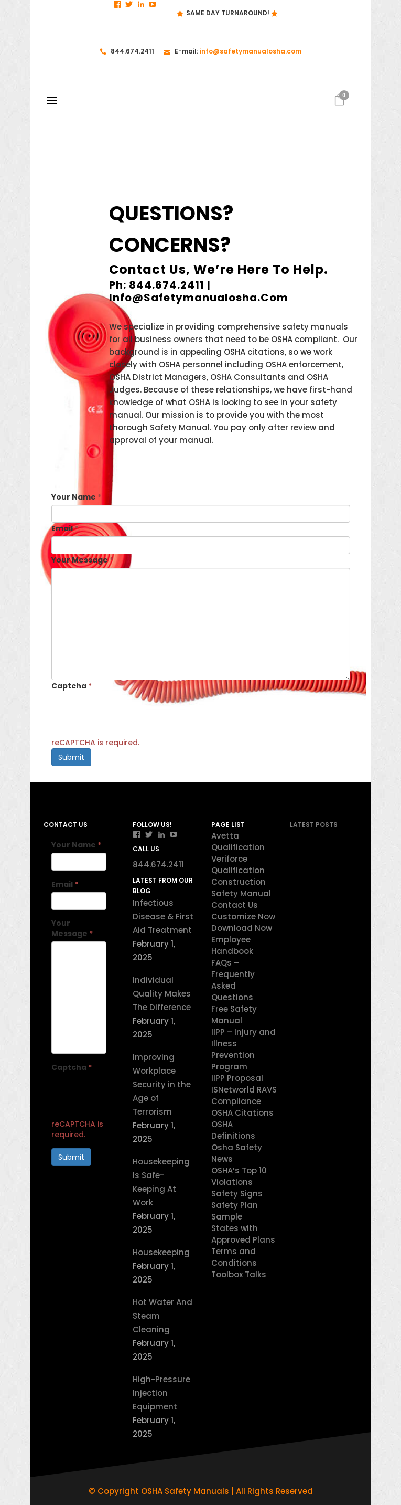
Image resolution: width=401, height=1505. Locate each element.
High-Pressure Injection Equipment (161, 1393)
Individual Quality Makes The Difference (162, 993)
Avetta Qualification (238, 841)
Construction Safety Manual (241, 887)
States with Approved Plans (243, 1234)
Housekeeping (161, 1252)
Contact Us (234, 904)
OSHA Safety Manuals (185, 1491)
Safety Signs (237, 1193)
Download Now (241, 928)
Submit (71, 757)
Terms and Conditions (234, 1257)
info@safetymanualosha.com (250, 51)
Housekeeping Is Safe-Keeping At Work (161, 1182)
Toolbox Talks (238, 1274)
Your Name (76, 497)
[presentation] (131, 714)
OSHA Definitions (233, 1130)
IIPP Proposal (237, 1078)
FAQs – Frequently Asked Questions (233, 980)
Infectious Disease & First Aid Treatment (163, 916)
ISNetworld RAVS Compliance (244, 1095)
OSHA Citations (242, 1112)
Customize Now (243, 916)
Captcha (71, 686)
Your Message (82, 560)
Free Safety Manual (234, 1014)
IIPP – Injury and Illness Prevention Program (243, 1049)
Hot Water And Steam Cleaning (162, 1316)
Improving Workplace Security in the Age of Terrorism (162, 1084)
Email (64, 528)
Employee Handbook (232, 945)
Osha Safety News (236, 1153)
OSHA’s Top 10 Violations (239, 1176)
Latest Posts (314, 824)
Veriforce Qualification (238, 864)
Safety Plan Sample (234, 1211)
